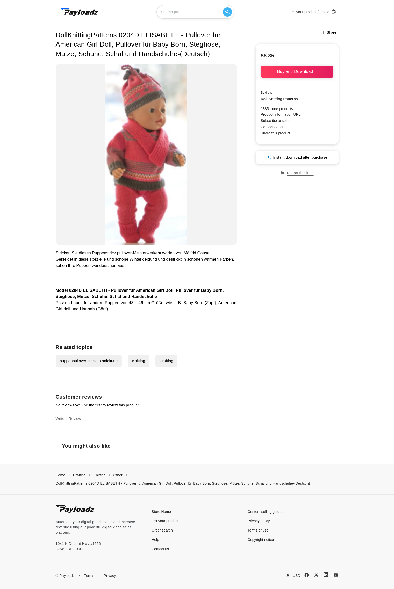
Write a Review (68, 419)
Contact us (160, 549)
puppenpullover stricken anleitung (89, 361)
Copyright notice (261, 539)
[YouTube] (336, 575)
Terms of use (258, 530)
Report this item (296, 173)
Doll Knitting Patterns (279, 99)
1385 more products (277, 109)
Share (328, 32)
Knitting (138, 361)
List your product (165, 521)
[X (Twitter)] (316, 574)
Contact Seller (272, 127)
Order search (162, 530)
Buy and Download (297, 71)
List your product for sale (313, 11)
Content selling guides (265, 512)
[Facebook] (306, 575)
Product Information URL (281, 114)
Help (155, 539)
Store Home (161, 512)
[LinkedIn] (326, 574)
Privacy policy (259, 521)
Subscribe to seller (276, 121)
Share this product (275, 133)
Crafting (166, 361)
